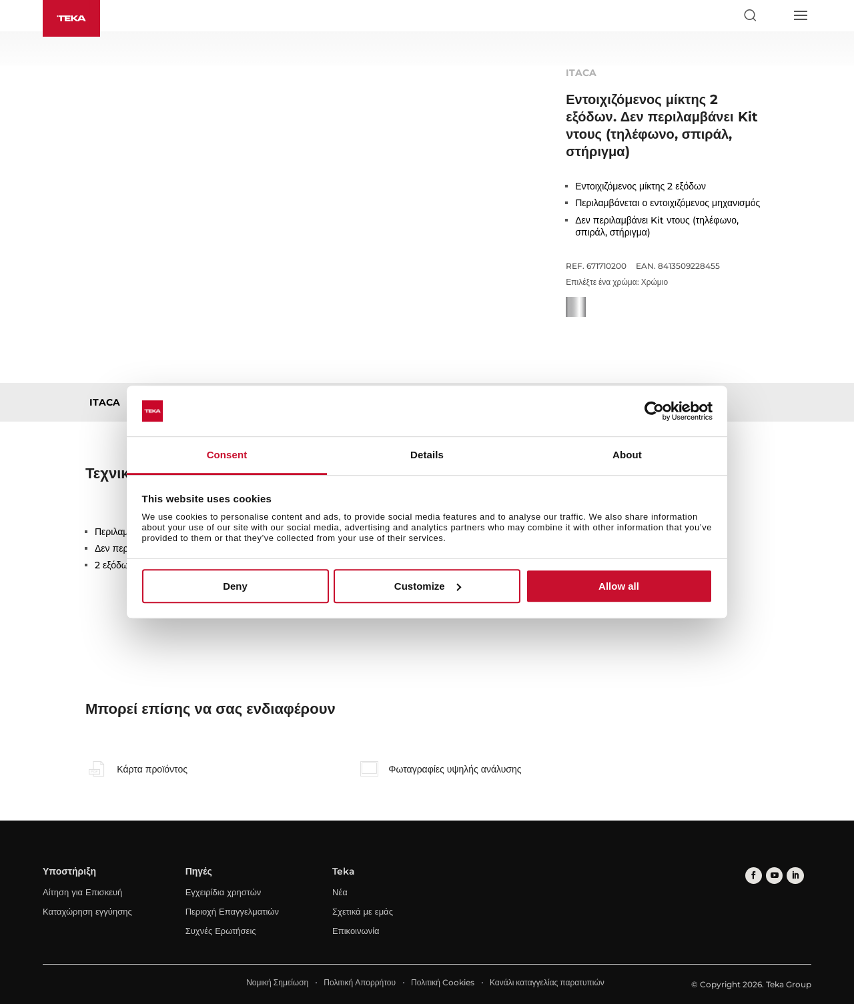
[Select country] (775, 15)
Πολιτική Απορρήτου (360, 982)
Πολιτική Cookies (442, 982)
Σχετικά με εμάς (362, 911)
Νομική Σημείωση (277, 982)
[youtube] (773, 875)
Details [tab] (427, 455)
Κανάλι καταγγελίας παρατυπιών (547, 982)
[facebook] (753, 875)
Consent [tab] (227, 455)
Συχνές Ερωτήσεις (220, 930)
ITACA (104, 402)
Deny (235, 586)
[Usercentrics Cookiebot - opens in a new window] (654, 411)
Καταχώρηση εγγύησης (87, 911)
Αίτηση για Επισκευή (82, 892)
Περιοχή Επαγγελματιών (232, 911)
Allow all (618, 586)
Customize (427, 586)
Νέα (340, 892)
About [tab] (627, 455)
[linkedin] (793, 875)
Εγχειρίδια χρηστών (223, 892)
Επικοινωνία (356, 930)
